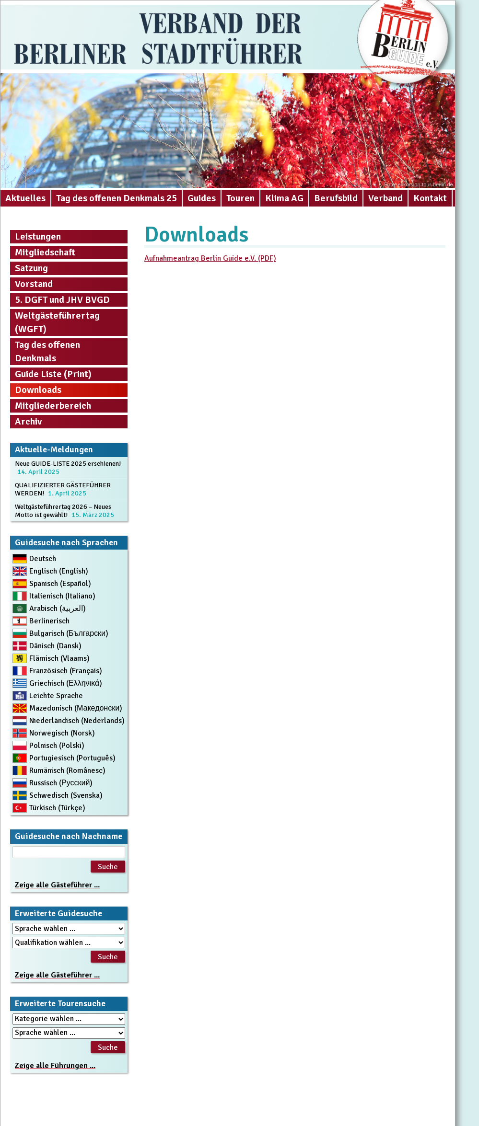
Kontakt (430, 198)
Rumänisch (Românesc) (67, 770)
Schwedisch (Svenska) (66, 795)
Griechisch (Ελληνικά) (65, 683)
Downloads (38, 390)
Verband (385, 198)
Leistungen (38, 236)
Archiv (28, 421)
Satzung (31, 268)
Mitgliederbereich (53, 406)
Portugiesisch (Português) (72, 758)
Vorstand (34, 284)
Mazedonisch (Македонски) (75, 708)
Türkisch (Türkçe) (57, 808)
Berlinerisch (49, 621)
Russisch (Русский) (61, 783)
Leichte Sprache (56, 696)
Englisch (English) (58, 571)
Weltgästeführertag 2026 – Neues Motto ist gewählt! (63, 511)
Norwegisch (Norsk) (62, 733)
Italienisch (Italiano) (62, 596)
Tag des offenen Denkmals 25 (116, 198)
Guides (201, 198)
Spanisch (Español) (60, 583)
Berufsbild (336, 198)
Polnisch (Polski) (56, 745)
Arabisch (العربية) (57, 608)
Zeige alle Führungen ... (55, 1065)
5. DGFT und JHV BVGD (62, 300)
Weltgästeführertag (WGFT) (57, 322)
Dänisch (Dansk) (55, 646)
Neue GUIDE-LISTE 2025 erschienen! (68, 464)
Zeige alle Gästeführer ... (57, 885)
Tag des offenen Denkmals (47, 351)
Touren (240, 198)
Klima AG (284, 198)
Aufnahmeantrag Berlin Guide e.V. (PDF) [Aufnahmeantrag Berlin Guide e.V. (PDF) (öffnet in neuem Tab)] (210, 258)
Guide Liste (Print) (53, 374)
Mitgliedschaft (45, 252)
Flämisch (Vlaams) (59, 658)
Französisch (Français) (65, 671)
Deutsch (42, 558)
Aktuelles (25, 198)
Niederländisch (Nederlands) (77, 720)
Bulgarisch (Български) (68, 633)
